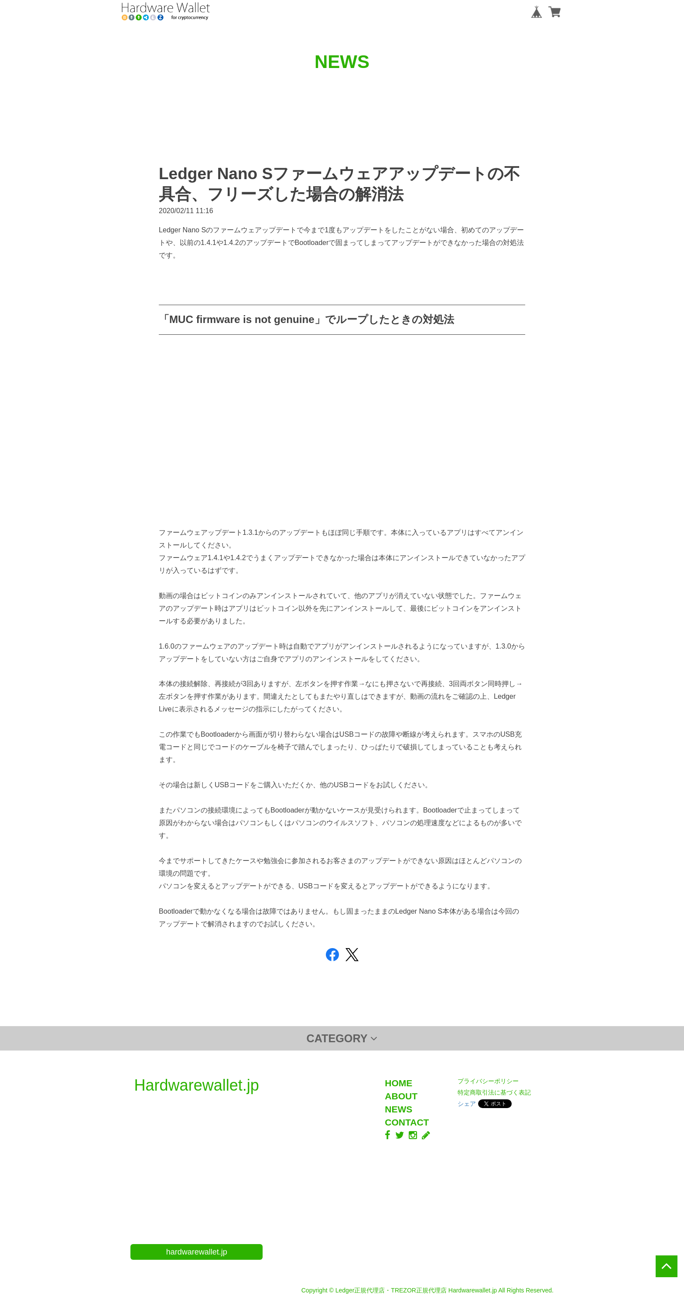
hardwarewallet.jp (196, 1252)
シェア (467, 1103)
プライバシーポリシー (488, 1081)
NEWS (398, 1109)
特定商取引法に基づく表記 (494, 1092)
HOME (398, 1083)
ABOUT (401, 1096)
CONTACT (407, 1122)
